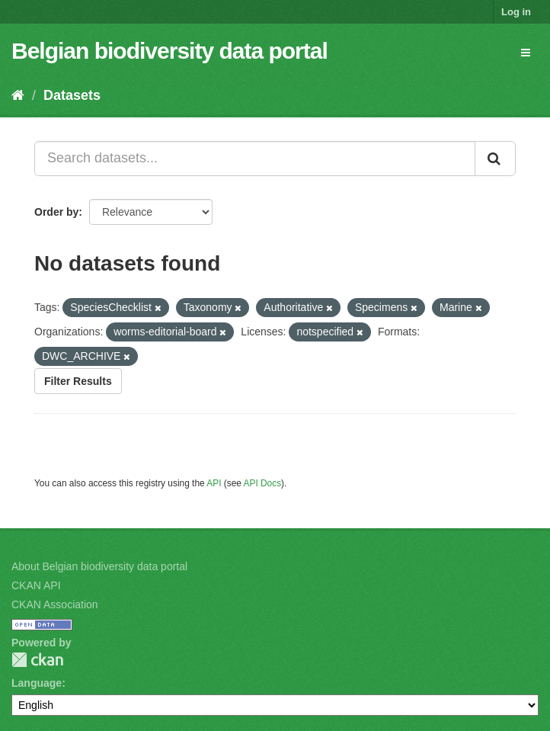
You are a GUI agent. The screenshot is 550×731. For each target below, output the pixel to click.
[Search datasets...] (254, 158)
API (213, 483)
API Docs (263, 483)
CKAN (37, 660)
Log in (516, 12)
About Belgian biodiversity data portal (99, 566)
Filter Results (78, 381)
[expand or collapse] (526, 52)
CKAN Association (54, 604)
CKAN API (36, 585)
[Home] (17, 95)
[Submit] (495, 158)
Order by (56, 212)
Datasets (72, 95)
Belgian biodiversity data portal (169, 50)
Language (36, 683)
